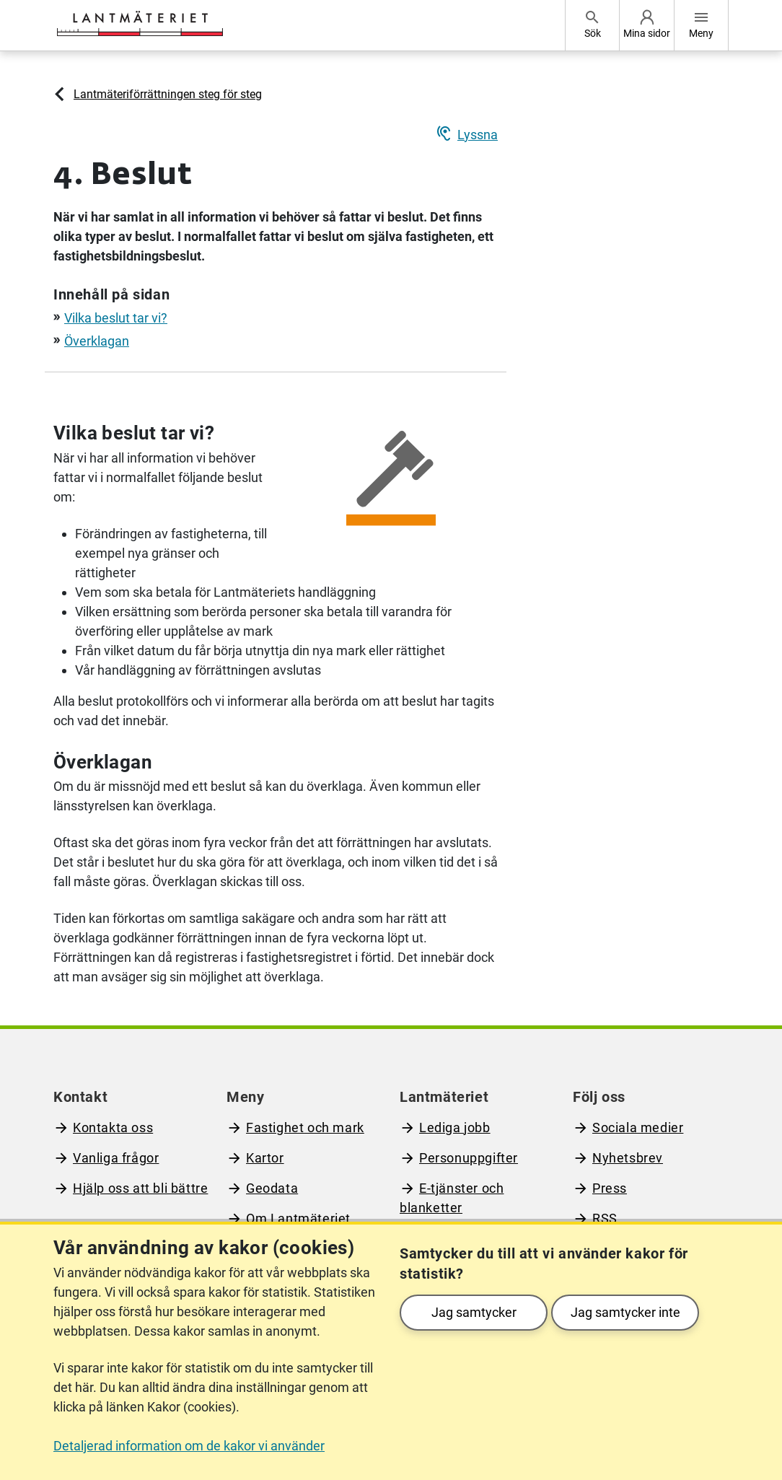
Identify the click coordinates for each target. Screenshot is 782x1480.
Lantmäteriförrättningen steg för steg (168, 94)
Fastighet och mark (305, 1127)
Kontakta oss (113, 1127)
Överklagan (96, 341)
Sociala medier (637, 1127)
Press (609, 1188)
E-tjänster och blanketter (452, 1198)
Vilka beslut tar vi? (115, 317)
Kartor (265, 1157)
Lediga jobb (455, 1127)
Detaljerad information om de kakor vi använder (189, 1445)
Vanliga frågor (116, 1157)
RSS (605, 1218)
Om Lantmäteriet (298, 1218)
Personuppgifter (468, 1157)
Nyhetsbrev (627, 1157)
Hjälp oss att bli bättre (140, 1188)
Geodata (272, 1188)
